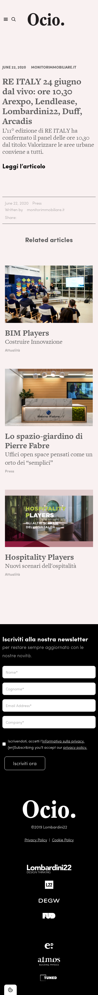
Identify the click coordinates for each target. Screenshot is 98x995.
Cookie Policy (63, 839)
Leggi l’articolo (23, 166)
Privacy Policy (36, 839)
